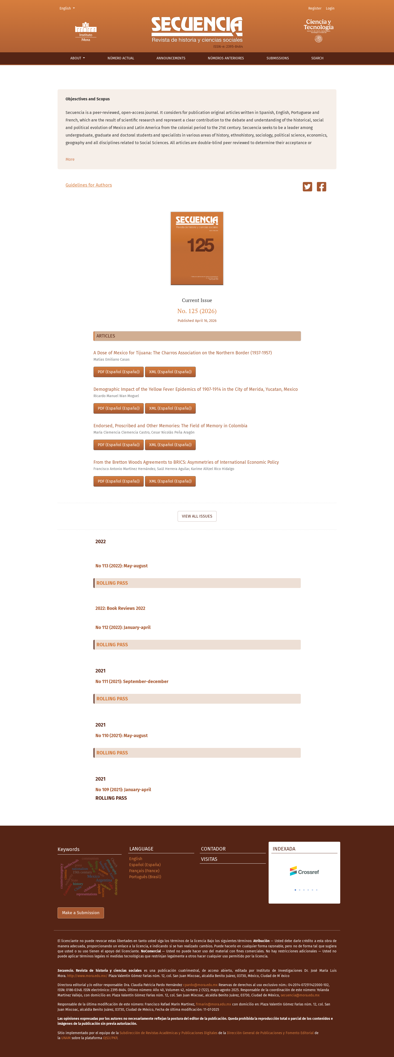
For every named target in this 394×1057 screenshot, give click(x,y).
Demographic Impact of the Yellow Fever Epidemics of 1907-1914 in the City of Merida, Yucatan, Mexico (195, 389)
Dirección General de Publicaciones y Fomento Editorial (270, 1033)
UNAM (66, 1038)
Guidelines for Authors (89, 185)
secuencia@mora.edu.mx (300, 995)
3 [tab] (304, 890)
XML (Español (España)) (170, 371)
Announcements (171, 58)
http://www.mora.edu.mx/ (87, 976)
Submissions (278, 58)
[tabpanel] (304, 871)
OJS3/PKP (110, 1038)
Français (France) (144, 870)
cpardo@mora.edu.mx (200, 985)
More (70, 159)
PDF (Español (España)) (118, 371)
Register (314, 8)
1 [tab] (295, 890)
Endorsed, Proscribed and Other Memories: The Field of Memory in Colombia (170, 426)
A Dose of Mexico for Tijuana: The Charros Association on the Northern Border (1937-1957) (182, 353)
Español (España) (145, 864)
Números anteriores (226, 58)
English (68, 8)
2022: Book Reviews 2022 (120, 608)
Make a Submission (81, 912)
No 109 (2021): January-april (123, 789)
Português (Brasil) (145, 876)
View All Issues (197, 516)
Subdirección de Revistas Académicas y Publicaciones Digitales (168, 1033)
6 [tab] (316, 890)
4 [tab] (308, 890)
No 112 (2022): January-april (123, 627)
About (76, 58)
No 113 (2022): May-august (121, 566)
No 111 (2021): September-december (131, 681)
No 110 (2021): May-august (121, 735)
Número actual (121, 58)
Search (317, 58)
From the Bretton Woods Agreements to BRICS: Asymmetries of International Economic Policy (186, 462)
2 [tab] (299, 890)
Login (330, 8)
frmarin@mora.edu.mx (213, 1004)
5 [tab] (312, 890)
